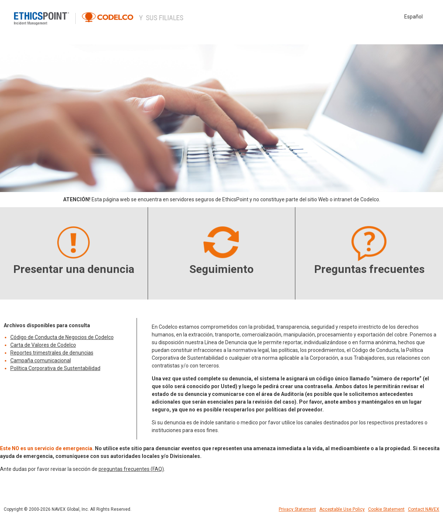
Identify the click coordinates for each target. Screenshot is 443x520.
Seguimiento (221, 269)
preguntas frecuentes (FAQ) (131, 469)
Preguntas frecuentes (369, 269)
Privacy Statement (297, 509)
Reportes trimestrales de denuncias (51, 353)
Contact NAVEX (423, 509)
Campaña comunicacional (40, 360)
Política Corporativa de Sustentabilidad (55, 368)
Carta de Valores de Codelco (43, 345)
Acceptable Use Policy (342, 509)
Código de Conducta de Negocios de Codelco (62, 337)
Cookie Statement (386, 509)
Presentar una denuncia (73, 269)
